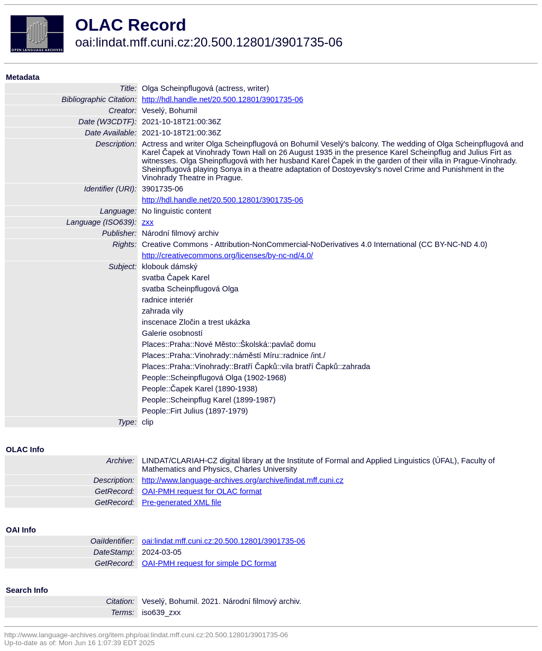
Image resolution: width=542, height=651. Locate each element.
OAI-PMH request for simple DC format (209, 563)
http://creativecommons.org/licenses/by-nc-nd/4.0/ (227, 255)
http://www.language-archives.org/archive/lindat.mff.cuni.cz (243, 480)
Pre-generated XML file (181, 502)
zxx (147, 222)
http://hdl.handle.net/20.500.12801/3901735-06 (222, 99)
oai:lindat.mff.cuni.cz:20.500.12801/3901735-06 (223, 541)
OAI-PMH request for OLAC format (201, 491)
